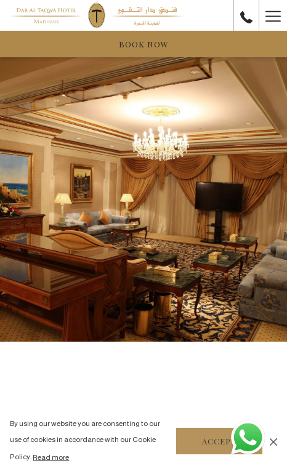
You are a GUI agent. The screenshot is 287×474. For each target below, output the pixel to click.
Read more (51, 457)
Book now (144, 44)
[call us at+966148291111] (246, 15)
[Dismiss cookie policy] (273, 441)
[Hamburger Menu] (273, 15)
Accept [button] (219, 441)
